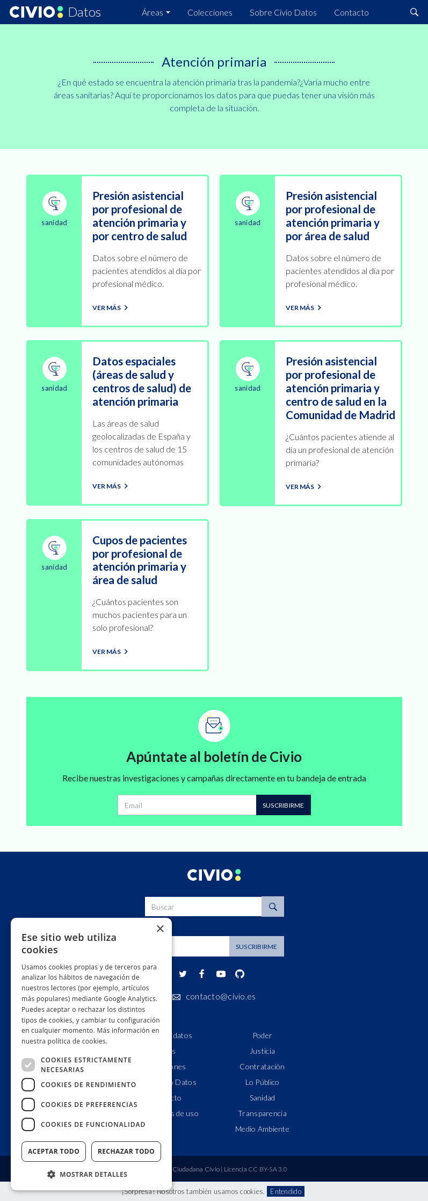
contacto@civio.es (221, 996)
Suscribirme (283, 805)
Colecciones (210, 12)
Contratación (262, 1066)
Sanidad (262, 1097)
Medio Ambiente (262, 1128)
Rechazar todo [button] (126, 1151)
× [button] (160, 929)
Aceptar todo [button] (53, 1151)
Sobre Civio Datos (283, 12)
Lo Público (262, 1082)
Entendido (285, 1191)
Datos (84, 12)
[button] (91, 1174)
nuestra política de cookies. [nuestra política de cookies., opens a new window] (64, 1041)
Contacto (351, 12)
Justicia (262, 1050)
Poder (262, 1035)
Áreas (152, 12)
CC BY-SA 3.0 (267, 1169)
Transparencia (262, 1113)
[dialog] (91, 1054)
